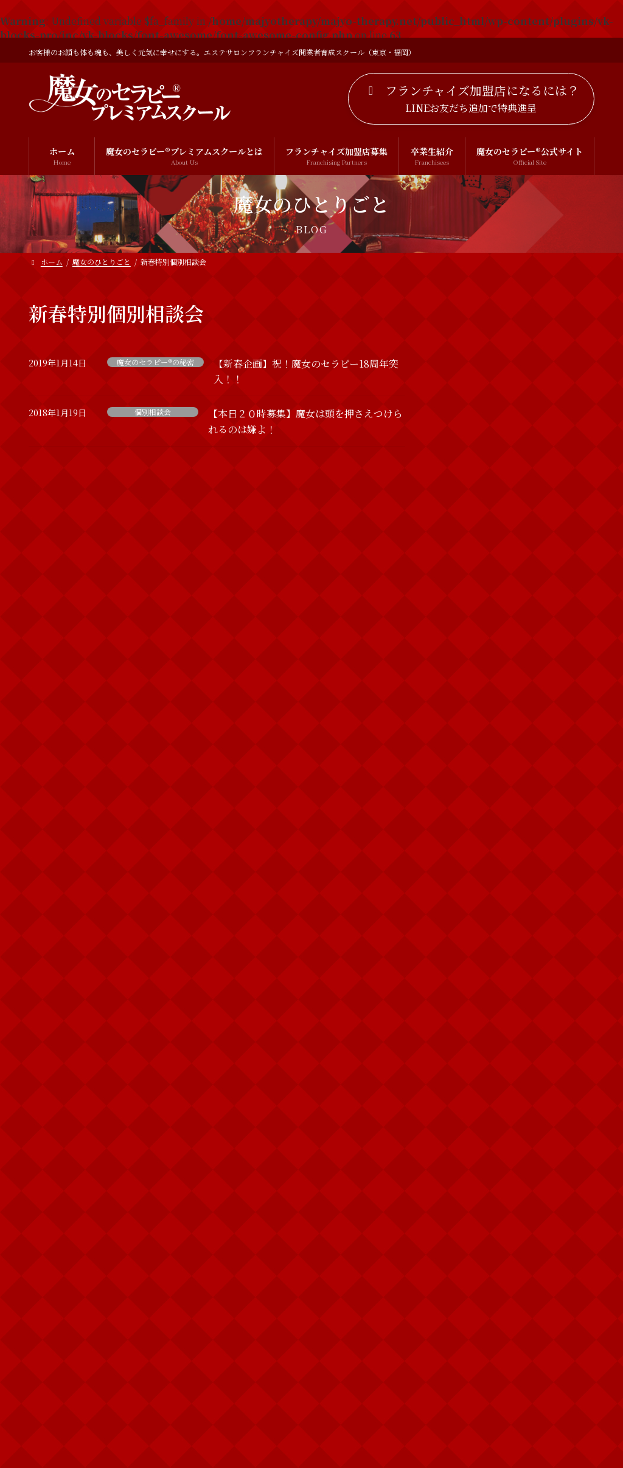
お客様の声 (466, 1082)
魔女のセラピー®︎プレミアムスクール (515, 1353)
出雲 (453, 1255)
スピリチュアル (474, 1131)
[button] (471, 99)
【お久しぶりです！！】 (543, 469)
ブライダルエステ (479, 1181)
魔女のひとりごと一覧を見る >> (521, 1028)
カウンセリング (475, 1107)
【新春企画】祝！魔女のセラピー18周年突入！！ (543, 832)
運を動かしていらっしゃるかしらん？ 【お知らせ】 (543, 769)
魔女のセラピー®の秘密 (155, 362)
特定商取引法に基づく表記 (369, 1413)
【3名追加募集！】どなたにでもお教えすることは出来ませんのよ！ (545, 618)
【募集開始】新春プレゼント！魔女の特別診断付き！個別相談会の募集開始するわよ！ (543, 694)
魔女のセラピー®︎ (477, 1304)
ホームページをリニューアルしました (543, 406)
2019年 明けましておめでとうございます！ (543, 970)
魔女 (453, 1280)
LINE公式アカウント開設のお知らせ (544, 338)
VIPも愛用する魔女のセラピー (541, 544)
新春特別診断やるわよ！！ (534, 901)
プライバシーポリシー (245, 1413)
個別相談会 (152, 412)
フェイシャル (470, 1156)
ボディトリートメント (487, 1205)
